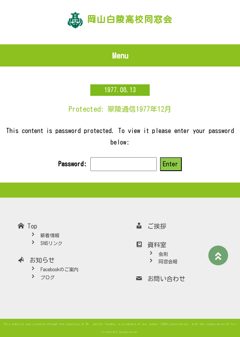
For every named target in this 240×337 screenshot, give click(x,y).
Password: (107, 164)
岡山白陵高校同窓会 (130, 19)
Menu (120, 55)
